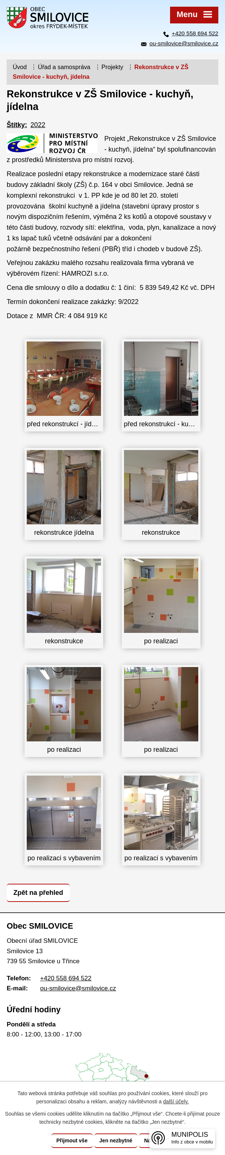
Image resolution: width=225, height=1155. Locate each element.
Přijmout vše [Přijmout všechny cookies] (72, 1140)
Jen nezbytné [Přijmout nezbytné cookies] (116, 1140)
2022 (37, 125)
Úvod (20, 67)
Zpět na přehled (38, 892)
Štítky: (17, 125)
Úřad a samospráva (64, 67)
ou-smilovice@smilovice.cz (184, 43)
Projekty (112, 67)
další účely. (176, 1102)
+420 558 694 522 (195, 33)
